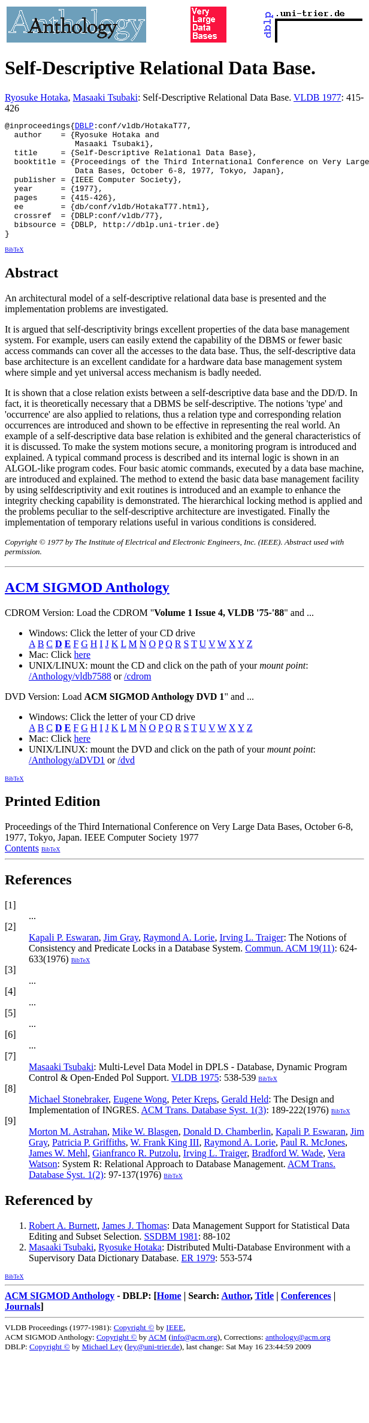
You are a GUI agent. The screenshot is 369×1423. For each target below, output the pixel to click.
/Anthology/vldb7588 (70, 699)
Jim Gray (121, 961)
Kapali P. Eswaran (64, 961)
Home (169, 1319)
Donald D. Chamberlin (227, 1155)
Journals (23, 1330)
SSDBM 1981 (171, 1260)
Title (264, 1319)
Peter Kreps (194, 1122)
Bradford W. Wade (287, 1176)
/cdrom (137, 699)
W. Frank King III (164, 1166)
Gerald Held (245, 1122)
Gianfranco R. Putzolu (135, 1176)
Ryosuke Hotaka (36, 97)
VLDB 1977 (317, 97)
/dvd (125, 783)
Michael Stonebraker (68, 1122)
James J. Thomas (134, 1249)
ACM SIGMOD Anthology (87, 610)
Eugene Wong (140, 1122)
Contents (22, 871)
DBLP (84, 127)
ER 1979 (198, 1281)
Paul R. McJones (312, 1166)
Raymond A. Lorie (179, 961)
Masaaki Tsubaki (105, 97)
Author (235, 1319)
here (82, 678)
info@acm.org (194, 1360)
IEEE (174, 1350)
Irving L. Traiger (251, 961)
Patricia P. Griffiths (89, 1166)
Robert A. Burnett (63, 1249)
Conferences (306, 1319)
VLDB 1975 (195, 1101)
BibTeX (14, 273)
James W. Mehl (58, 1176)
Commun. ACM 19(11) (289, 971)
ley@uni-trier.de (153, 1369)
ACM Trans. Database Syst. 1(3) (204, 1133)
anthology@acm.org (298, 1360)
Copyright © (134, 1350)
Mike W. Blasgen (145, 1155)
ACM (158, 1360)
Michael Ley (102, 1369)
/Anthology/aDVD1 (67, 783)
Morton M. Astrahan (68, 1155)
